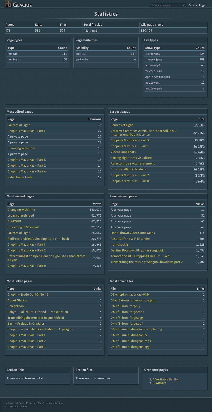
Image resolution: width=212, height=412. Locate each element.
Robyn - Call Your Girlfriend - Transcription (38, 312)
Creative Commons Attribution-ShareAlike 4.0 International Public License (144, 132)
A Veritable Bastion (166, 379)
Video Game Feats (20, 177)
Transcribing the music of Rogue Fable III (36, 318)
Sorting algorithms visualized (131, 158)
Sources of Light (19, 125)
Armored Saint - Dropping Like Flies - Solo (140, 256)
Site (193, 5)
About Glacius (17, 300)
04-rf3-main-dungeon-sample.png (136, 329)
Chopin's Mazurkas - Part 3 (130, 140)
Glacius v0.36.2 (14, 403)
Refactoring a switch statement (133, 163)
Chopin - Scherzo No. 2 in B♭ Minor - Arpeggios (40, 329)
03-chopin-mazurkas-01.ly (130, 294)
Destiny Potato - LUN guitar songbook (137, 250)
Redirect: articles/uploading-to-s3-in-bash (38, 239)
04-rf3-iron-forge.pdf (127, 323)
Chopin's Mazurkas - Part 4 (27, 171)
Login (203, 5)
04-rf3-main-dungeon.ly (129, 335)
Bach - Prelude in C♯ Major (26, 323)
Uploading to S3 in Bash (24, 227)
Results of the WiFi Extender (130, 239)
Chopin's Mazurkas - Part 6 (27, 266)
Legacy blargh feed (21, 215)
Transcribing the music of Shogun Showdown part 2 (147, 262)
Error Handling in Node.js (128, 169)
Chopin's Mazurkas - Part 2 (27, 165)
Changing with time (21, 148)
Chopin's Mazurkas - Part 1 (26, 131)
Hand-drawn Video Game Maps (133, 233)
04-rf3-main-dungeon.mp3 (131, 341)
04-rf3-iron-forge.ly (125, 306)
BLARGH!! (14, 221)
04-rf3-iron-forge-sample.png (133, 300)
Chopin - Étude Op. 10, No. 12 (28, 294)
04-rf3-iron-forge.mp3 (127, 312)
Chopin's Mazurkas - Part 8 (27, 160)
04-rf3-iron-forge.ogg (127, 318)
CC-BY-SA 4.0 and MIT (17, 406)
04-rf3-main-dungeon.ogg (130, 347)
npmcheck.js (120, 244)
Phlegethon (16, 306)
